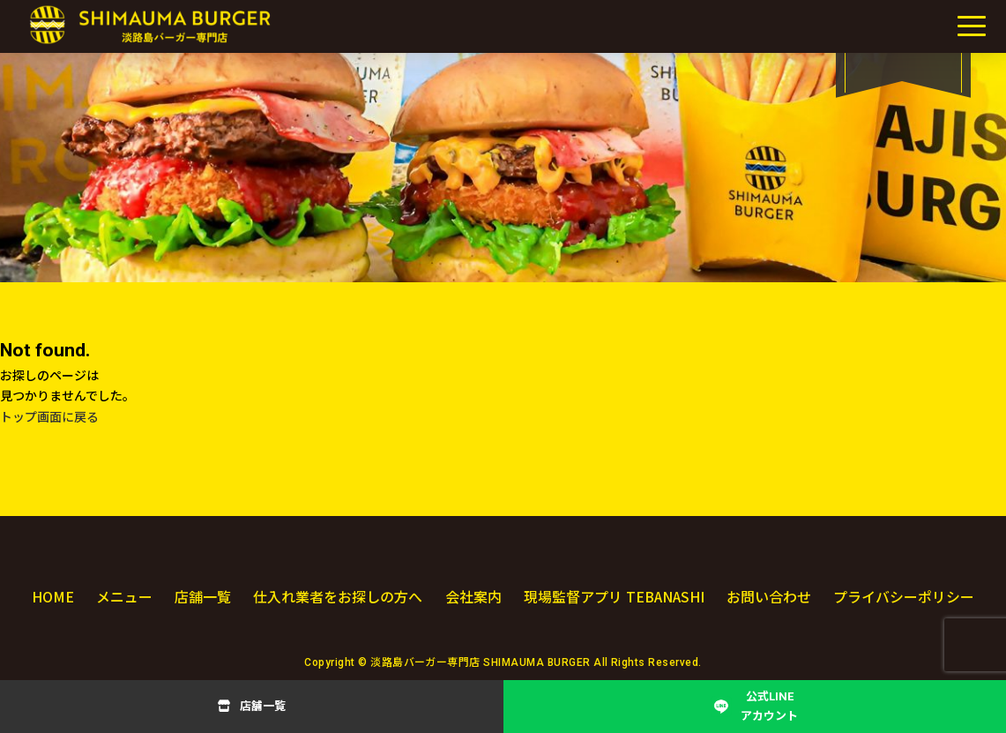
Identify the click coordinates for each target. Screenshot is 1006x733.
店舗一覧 (263, 706)
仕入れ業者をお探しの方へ (336, 596)
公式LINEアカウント (769, 706)
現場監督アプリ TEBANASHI (613, 596)
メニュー (123, 596)
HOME (53, 596)
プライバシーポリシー (903, 596)
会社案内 (471, 596)
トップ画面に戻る (49, 417)
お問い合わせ (769, 596)
